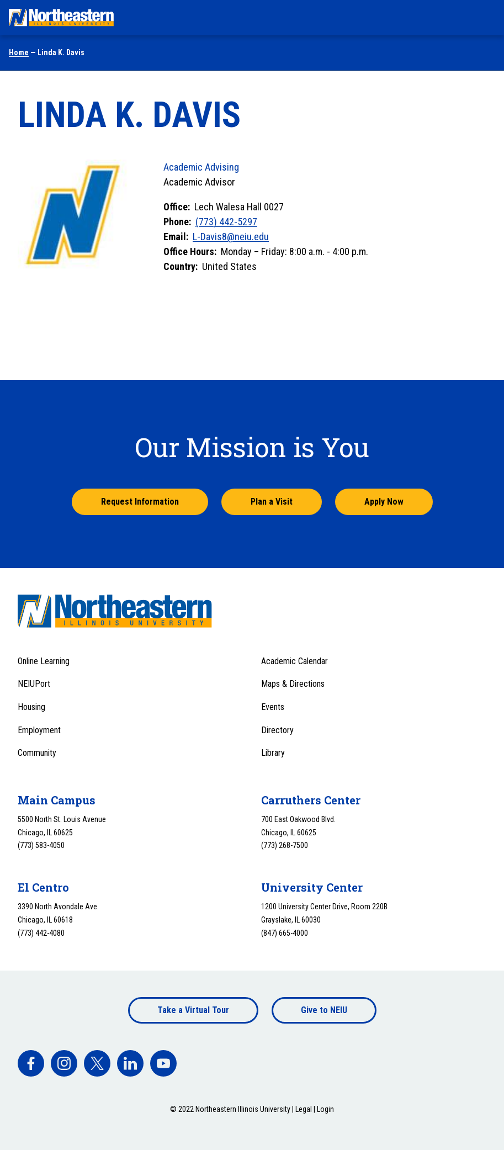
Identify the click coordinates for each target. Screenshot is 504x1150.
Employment (39, 730)
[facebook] (31, 1063)
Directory (277, 730)
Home (19, 52)
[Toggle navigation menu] (485, 18)
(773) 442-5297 (226, 221)
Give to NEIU (324, 1010)
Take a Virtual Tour (193, 1010)
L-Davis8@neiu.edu (231, 236)
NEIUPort (34, 684)
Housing (31, 707)
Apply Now (384, 501)
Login (325, 1109)
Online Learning (44, 661)
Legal (303, 1109)
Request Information (140, 501)
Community (37, 753)
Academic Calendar (294, 661)
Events (272, 707)
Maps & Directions (293, 684)
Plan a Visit (272, 501)
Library (273, 753)
